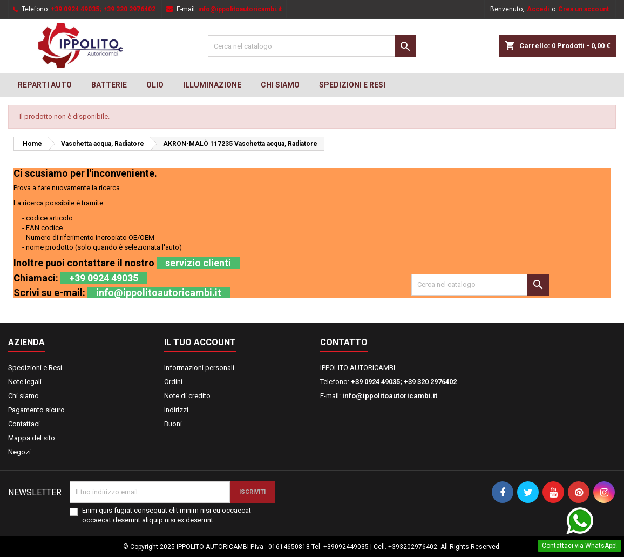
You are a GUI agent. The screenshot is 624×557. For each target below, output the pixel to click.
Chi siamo (280, 84)
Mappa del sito (31, 438)
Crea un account (583, 9)
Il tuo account (200, 342)
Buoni (173, 424)
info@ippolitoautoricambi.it (240, 9)
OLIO (155, 84)
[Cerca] (312, 46)
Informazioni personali (199, 368)
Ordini (173, 382)
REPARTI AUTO (45, 84)
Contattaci (24, 424)
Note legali (25, 382)
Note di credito (187, 396)
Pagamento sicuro (36, 410)
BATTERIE (109, 84)
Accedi (538, 9)
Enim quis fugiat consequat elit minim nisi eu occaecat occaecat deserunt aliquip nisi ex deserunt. (166, 515)
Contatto (344, 342)
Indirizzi (176, 410)
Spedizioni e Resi (352, 84)
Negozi (19, 452)
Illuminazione (212, 84)
